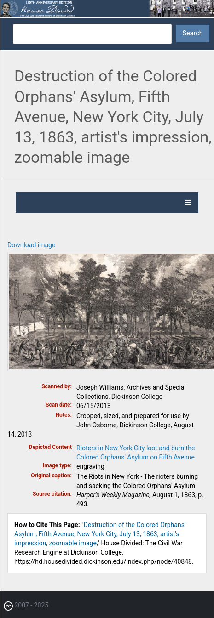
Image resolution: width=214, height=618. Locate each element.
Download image (31, 245)
